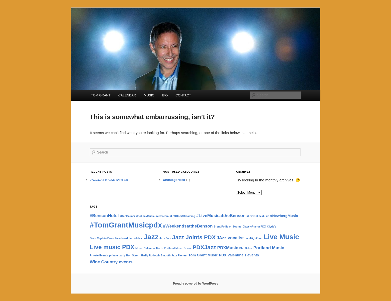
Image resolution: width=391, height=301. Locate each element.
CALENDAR (127, 95)
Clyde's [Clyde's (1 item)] (271, 226)
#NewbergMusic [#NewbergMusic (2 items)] (284, 216)
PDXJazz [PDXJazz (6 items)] (204, 247)
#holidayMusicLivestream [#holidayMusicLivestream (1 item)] (152, 216)
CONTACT (183, 95)
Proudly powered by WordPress (195, 283)
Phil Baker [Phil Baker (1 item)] (245, 248)
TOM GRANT (100, 95)
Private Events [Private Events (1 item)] (99, 255)
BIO (165, 95)
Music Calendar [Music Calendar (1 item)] (145, 248)
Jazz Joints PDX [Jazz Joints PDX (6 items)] (193, 237)
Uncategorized (174, 180)
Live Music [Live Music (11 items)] (281, 237)
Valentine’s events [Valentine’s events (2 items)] (243, 255)
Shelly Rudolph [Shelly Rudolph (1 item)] (150, 255)
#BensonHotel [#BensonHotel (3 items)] (104, 215)
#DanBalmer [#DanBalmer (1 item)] (127, 216)
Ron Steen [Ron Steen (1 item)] (132, 255)
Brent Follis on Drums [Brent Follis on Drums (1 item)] (227, 226)
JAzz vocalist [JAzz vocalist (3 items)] (230, 237)
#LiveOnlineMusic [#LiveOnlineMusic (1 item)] (258, 216)
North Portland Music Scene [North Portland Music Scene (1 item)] (174, 248)
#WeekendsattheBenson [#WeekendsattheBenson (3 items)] (188, 226)
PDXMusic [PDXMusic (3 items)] (227, 247)
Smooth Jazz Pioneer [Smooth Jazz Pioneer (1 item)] (174, 255)
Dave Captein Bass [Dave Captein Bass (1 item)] (102, 238)
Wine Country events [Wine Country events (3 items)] (111, 261)
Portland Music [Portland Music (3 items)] (268, 247)
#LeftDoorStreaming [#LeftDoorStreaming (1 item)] (182, 216)
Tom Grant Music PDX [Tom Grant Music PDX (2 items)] (207, 255)
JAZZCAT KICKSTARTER (109, 180)
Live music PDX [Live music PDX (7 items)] (112, 247)
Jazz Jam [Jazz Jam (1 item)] (165, 238)
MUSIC (149, 95)
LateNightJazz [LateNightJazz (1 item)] (254, 238)
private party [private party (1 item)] (117, 255)
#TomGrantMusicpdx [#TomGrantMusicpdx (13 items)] (126, 225)
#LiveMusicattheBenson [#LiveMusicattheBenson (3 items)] (220, 215)
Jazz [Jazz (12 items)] (150, 237)
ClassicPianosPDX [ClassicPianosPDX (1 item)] (254, 226)
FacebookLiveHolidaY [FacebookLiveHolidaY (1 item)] (128, 238)
